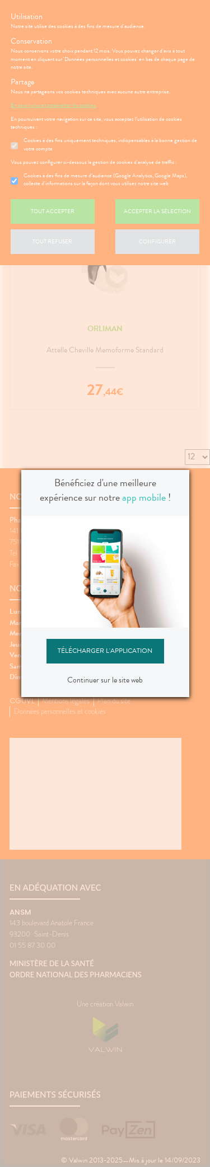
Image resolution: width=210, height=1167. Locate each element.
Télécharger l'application (105, 651)
